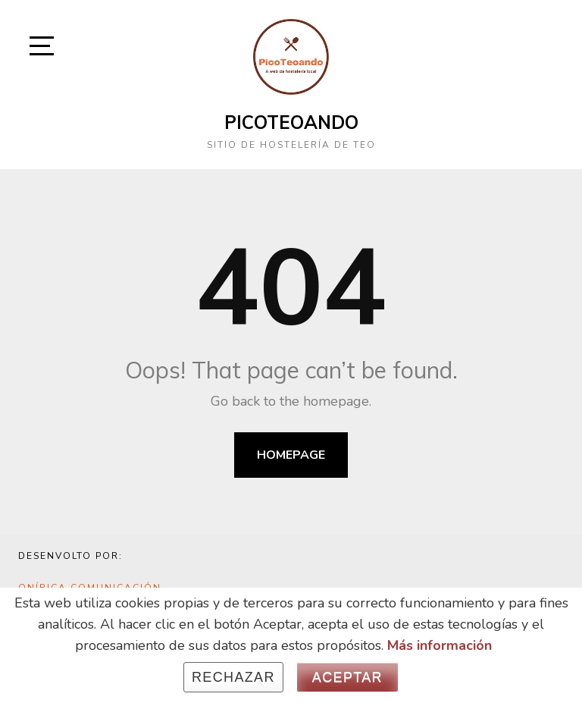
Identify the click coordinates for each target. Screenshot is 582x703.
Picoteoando (291, 122)
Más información (439, 645)
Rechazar (233, 677)
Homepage (291, 455)
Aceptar (347, 677)
